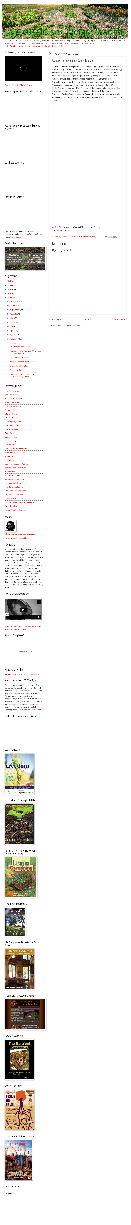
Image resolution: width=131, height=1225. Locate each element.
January (13, 343)
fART (60, 46)
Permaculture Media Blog (15, 468)
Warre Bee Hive (11, 506)
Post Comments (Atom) (70, 325)
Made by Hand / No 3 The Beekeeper (21, 626)
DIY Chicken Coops (13, 414)
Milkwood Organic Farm (15, 452)
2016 (10, 281)
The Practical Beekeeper (15, 491)
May (12, 326)
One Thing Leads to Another (17, 464)
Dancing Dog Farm (13, 421)
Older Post (120, 319)
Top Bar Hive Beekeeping (16, 494)
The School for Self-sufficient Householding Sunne (22, 375)
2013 (10, 293)
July (12, 318)
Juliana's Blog (10, 441)
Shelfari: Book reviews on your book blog (22, 674)
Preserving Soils (16, 370)
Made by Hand (11, 629)
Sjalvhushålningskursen (14, 479)
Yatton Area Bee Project (15, 510)
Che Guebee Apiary (15, 46)
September (15, 310)
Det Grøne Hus (11, 429)
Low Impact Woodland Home (17, 448)
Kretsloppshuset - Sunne (20, 347)
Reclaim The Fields (13, 475)
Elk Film (20, 85)
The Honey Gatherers (14, 487)
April (12, 331)
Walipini (59, 230)
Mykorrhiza (9, 456)
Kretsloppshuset (12, 445)
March (13, 335)
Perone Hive (10, 472)
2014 (10, 289)
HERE (59, 227)
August (13, 314)
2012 (10, 298)
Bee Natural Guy (12, 395)
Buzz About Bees (12, 402)
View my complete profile (16, 538)
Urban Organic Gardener (15, 498)
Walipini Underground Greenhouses (25, 362)
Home (88, 319)
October (14, 305)
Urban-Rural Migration (19, 366)
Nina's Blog (9, 460)
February (14, 339)
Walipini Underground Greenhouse (19, 502)
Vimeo (29, 85)
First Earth (36, 710)
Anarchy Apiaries (12, 391)
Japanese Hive (11, 437)
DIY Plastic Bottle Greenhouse (18, 418)
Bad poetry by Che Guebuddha (41, 46)
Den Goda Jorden (12, 425)
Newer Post (55, 319)
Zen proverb (17, 237)
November (14, 301)
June (12, 322)
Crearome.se (10, 410)
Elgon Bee (9, 433)
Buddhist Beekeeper (13, 398)
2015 (10, 285)
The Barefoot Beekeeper (15, 483)
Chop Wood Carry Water (20, 357)
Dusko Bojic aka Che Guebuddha (21, 534)
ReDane (8, 85)
